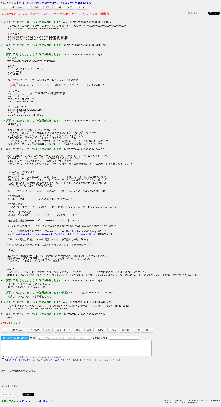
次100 (113, 330)
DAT (89, 2)
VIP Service (17, 7)
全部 (70, 7)
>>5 (24, 112)
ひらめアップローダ (60, 363)
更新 (48, 7)
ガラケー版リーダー (46, 2)
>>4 (24, 107)
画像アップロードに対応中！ (18, 363)
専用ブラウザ (26, 2)
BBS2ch (82, 2)
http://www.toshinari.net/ (204, 403)
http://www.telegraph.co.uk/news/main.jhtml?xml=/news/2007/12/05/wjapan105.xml (52, 234)
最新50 (81, 7)
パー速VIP (34, 7)
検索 (59, 7)
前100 (100, 330)
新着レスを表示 (142, 330)
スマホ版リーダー (67, 2)
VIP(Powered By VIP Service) (36, 404)
